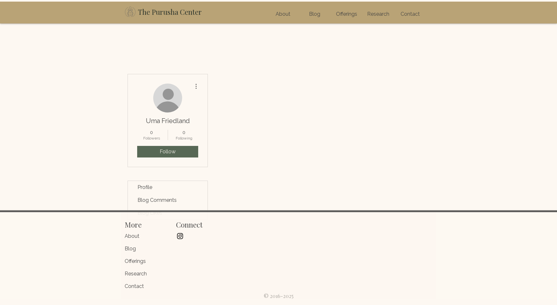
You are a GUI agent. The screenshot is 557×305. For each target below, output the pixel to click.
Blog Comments (157, 200)
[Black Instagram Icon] (180, 236)
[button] (346, 14)
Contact (134, 286)
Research (136, 274)
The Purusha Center (170, 12)
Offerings (135, 261)
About (132, 236)
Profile (144, 187)
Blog (130, 249)
